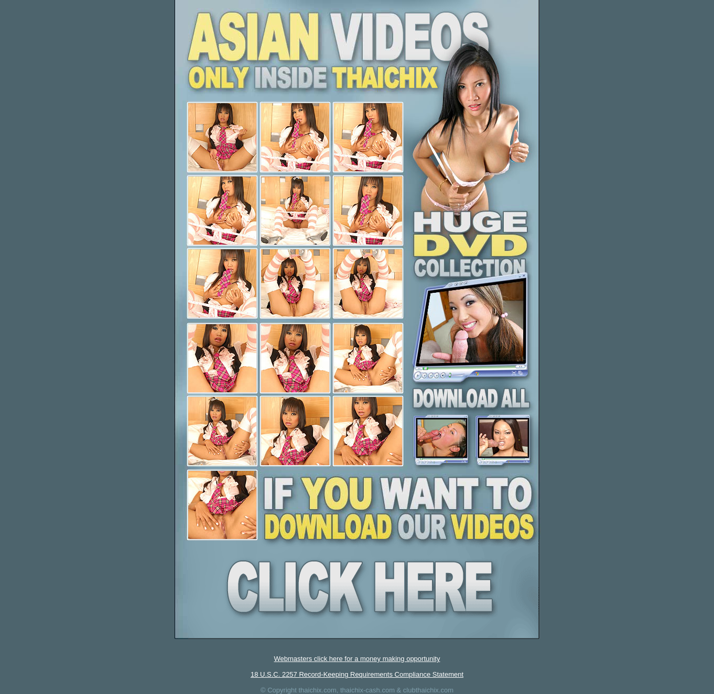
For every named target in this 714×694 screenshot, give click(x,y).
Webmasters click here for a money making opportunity (357, 659)
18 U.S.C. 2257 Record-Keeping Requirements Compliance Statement (357, 674)
